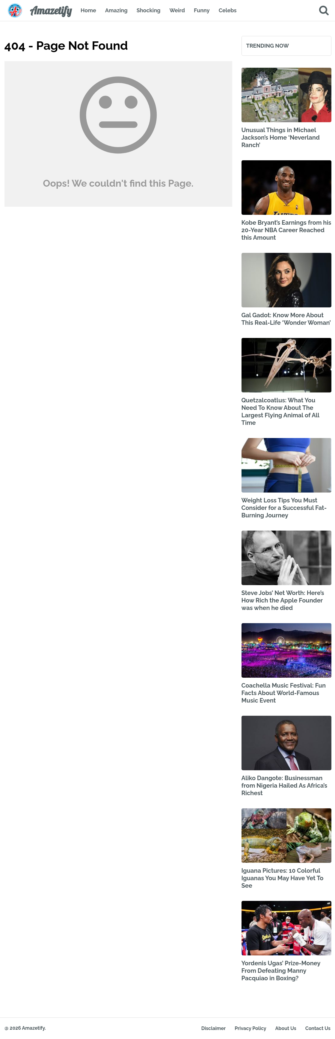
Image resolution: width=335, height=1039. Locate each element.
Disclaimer (213, 1028)
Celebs (228, 10)
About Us (285, 1028)
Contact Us (318, 1028)
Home (88, 10)
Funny (202, 10)
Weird (177, 10)
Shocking (149, 10)
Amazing (116, 10)
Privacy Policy (250, 1028)
